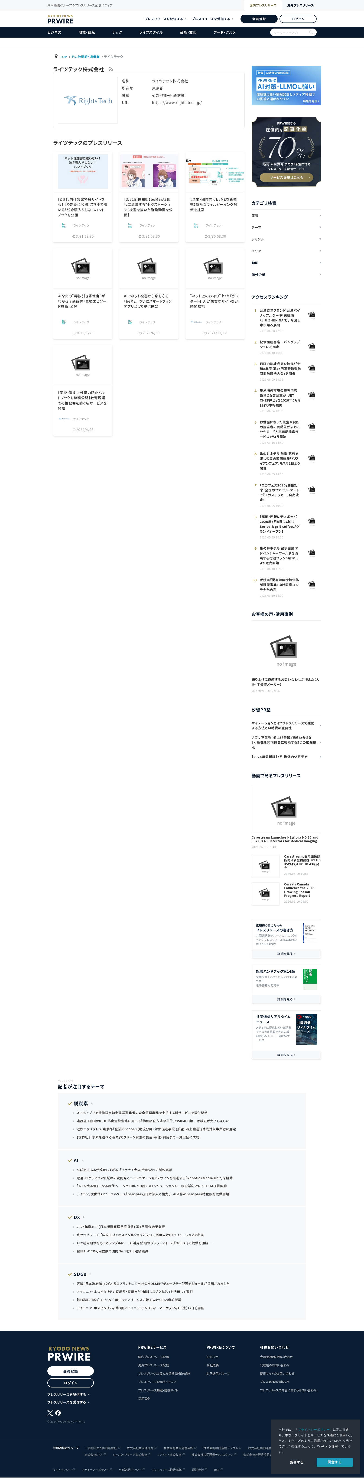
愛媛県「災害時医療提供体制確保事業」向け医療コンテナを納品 (279, 584)
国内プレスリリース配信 (153, 1357)
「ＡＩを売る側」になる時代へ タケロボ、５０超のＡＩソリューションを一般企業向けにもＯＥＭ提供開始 (152, 1186)
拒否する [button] (297, 1462)
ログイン (298, 18)
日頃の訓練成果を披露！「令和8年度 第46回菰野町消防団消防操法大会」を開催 (280, 368)
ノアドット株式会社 (169, 1455)
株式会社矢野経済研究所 (259, 1455)
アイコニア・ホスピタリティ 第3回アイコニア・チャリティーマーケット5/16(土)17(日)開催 (141, 1308)
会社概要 (213, 1366)
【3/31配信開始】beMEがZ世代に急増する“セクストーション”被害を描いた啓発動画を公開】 (148, 206)
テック (117, 32)
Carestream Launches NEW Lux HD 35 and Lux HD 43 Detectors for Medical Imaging (285, 839)
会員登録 (259, 18)
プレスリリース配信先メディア (157, 1382)
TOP (64, 56)
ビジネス (54, 32)
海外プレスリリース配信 (153, 1366)
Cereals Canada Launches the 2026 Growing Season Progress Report (299, 890)
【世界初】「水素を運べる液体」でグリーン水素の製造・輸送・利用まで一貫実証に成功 (138, 1137)
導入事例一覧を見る (266, 691)
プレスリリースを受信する (211, 18)
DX (76, 1217)
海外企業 (258, 274)
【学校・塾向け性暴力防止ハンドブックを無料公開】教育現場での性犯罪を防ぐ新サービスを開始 (82, 400)
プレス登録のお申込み (274, 1382)
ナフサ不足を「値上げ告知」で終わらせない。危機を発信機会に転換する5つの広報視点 (284, 742)
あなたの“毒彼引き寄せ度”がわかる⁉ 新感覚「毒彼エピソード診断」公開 (83, 301)
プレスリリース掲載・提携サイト (158, 1391)
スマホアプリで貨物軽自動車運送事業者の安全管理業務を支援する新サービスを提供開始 (143, 1113)
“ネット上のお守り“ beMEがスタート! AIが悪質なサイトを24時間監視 (214, 301)
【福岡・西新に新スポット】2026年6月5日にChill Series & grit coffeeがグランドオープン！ (279, 524)
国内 (253, 5)
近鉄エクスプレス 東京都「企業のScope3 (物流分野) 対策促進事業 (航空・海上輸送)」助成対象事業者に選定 (157, 1129)
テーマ (256, 227)
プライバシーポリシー (314, 1429)
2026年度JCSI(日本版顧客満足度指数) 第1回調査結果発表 (121, 1227)
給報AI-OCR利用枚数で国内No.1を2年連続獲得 (113, 1251)
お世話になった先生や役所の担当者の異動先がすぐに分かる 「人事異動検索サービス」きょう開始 (279, 429)
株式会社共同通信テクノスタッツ (212, 1455)
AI (75, 1160)
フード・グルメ (225, 32)
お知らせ (212, 1357)
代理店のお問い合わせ (275, 1366)
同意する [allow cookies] (334, 1462)
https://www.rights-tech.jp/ (178, 102)
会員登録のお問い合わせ (276, 1357)
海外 (296, 5)
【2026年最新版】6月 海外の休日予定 (280, 756)
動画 (255, 262)
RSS (217, 1470)
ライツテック (81, 225)
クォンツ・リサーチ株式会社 (130, 1455)
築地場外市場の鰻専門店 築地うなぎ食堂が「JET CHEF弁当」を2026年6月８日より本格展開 (280, 397)
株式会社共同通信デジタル (221, 1448)
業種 (255, 215)
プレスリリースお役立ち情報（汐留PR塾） (164, 1374)
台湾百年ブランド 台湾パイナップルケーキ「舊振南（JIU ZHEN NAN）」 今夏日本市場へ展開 (280, 317)
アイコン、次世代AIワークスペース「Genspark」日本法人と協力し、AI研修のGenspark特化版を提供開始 (154, 1194)
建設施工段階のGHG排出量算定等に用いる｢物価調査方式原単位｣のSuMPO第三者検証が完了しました (154, 1121)
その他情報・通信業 (86, 56)
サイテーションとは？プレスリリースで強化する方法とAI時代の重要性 (283, 725)
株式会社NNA (93, 1455)
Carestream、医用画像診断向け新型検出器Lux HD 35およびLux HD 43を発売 (302, 862)
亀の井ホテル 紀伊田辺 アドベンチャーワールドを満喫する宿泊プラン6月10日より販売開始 (279, 555)
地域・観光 (86, 32)
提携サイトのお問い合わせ (277, 1374)
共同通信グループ (218, 1374)
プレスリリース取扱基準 (167, 1470)
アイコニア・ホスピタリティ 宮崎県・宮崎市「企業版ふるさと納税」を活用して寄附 (135, 1292)
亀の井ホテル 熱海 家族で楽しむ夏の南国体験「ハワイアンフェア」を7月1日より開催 (280, 460)
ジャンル (258, 239)
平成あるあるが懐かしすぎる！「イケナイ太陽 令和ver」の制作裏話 (125, 1170)
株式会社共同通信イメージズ (266, 1448)
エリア (256, 251)
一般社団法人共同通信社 (100, 1448)
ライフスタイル (151, 32)
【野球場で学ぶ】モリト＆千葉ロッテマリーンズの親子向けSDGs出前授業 (129, 1300)
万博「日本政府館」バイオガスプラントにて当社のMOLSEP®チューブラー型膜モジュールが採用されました (154, 1284)
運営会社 (198, 1470)
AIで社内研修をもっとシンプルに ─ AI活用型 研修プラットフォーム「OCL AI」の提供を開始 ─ (145, 1243)
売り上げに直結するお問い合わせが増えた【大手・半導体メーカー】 (285, 682)
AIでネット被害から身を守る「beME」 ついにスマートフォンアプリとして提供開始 (147, 301)
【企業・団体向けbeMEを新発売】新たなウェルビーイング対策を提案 (215, 204)
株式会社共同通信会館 (178, 1448)
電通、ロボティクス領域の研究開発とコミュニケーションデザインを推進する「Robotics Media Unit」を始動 (155, 1178)
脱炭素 (80, 1103)
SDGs (79, 1274)
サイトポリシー (62, 1470)
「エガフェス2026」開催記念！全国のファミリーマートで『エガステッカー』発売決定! (280, 492)
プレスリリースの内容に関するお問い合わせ (288, 1391)
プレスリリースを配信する (164, 18)
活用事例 (144, 1399)
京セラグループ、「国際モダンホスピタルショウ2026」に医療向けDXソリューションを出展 (141, 1235)
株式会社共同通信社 (140, 1448)
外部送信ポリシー (130, 1470)
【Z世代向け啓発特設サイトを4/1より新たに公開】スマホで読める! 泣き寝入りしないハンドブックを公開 (82, 206)
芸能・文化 (188, 32)
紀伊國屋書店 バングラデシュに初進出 (280, 344)
